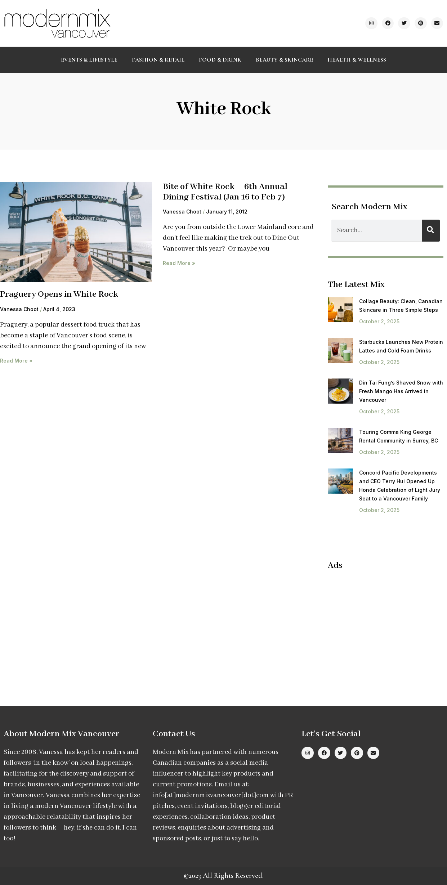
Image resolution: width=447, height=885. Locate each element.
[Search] (431, 231)
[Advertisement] (387, 623)
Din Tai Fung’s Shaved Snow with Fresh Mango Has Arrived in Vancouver (401, 391)
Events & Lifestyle (89, 59)
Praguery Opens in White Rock (59, 294)
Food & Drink (220, 59)
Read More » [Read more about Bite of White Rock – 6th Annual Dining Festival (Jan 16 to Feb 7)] (179, 263)
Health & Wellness (356, 59)
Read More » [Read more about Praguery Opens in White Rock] (16, 361)
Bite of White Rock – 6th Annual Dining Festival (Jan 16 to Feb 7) (225, 192)
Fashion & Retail (158, 59)
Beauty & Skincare (284, 59)
